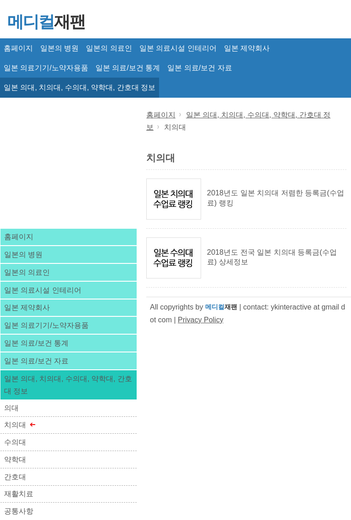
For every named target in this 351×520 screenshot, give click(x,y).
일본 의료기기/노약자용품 (46, 68)
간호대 (15, 477)
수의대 (15, 442)
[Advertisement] (68, 162)
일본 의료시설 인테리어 (178, 48)
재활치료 (18, 494)
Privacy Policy (200, 320)
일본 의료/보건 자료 (199, 68)
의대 (11, 408)
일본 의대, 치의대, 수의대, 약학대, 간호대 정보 (79, 87)
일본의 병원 (59, 48)
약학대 (15, 459)
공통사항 (18, 511)
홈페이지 (18, 48)
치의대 (15, 425)
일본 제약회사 (247, 48)
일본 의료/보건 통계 (128, 68)
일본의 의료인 (109, 48)
